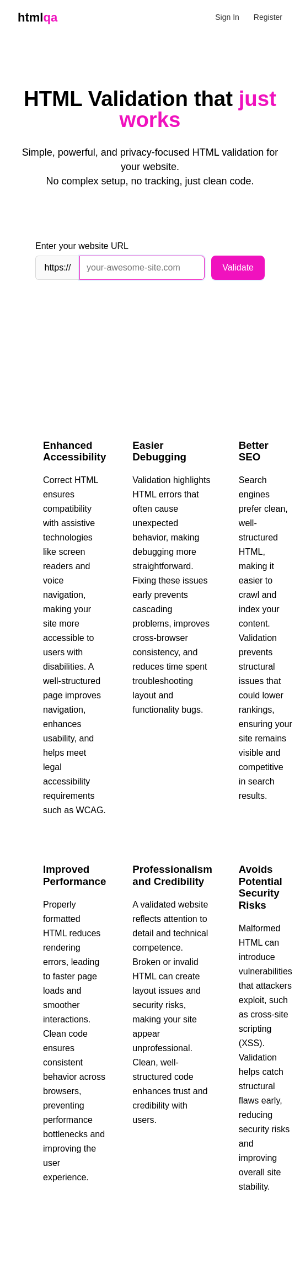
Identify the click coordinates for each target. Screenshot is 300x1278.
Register (268, 17)
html (37, 17)
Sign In (227, 17)
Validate (238, 267)
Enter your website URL (81, 246)
